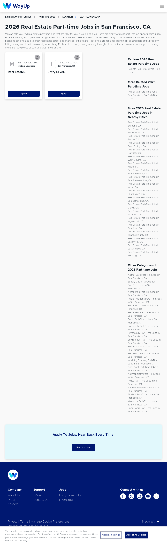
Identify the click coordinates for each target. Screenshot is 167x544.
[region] (83, 535)
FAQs (37, 495)
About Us (14, 495)
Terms (24, 521)
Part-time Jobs (47, 17)
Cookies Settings (111, 535)
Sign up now (83, 447)
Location (67, 17)
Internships (66, 499)
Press (11, 499)
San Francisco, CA (90, 17)
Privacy (12, 521)
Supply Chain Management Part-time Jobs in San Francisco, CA (142, 285)
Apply (24, 94)
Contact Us (40, 499)
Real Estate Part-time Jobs (142, 92)
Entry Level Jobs (70, 495)
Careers (13, 504)
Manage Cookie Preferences (50, 521)
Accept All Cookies (136, 535)
